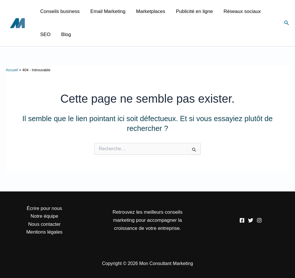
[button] (286, 23)
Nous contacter (44, 224)
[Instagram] (259, 220)
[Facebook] (242, 220)
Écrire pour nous (45, 208)
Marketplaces (148, 11)
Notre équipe (44, 216)
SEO (45, 34)
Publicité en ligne (191, 11)
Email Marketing (106, 11)
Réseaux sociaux (238, 11)
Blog (65, 34)
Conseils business (59, 11)
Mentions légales (44, 232)
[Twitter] (250, 220)
